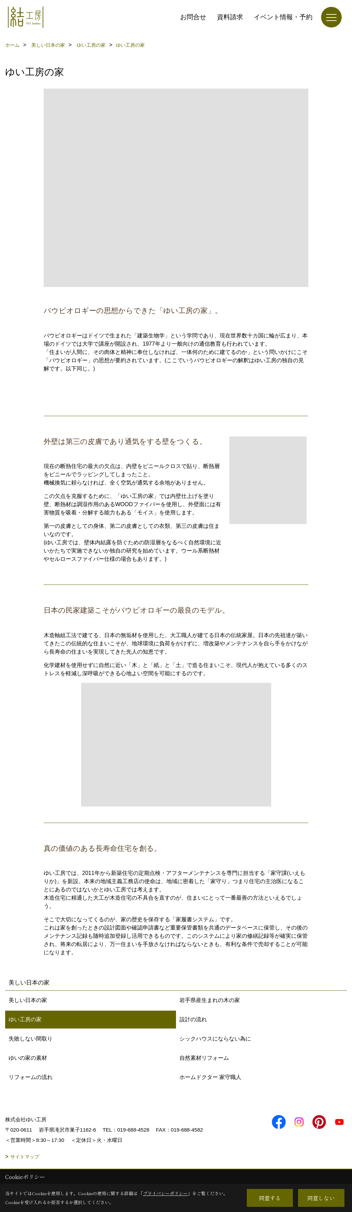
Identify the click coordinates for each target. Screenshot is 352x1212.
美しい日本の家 (28, 1000)
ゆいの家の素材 (28, 1058)
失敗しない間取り (31, 1039)
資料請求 (230, 17)
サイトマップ (24, 1156)
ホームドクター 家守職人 (210, 1077)
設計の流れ (193, 1019)
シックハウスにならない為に (215, 1039)
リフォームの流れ (31, 1077)
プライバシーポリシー (165, 1193)
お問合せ (193, 17)
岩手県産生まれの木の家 (209, 1000)
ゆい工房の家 (25, 1019)
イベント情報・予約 (283, 17)
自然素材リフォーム (204, 1058)
